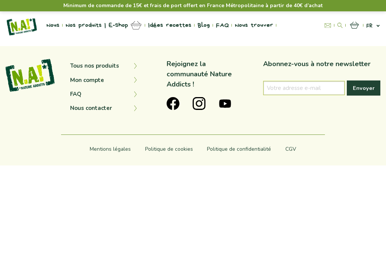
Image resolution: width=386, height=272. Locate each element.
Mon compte (87, 80)
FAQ (222, 25)
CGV (290, 149)
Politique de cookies (169, 149)
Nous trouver (254, 25)
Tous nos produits (94, 66)
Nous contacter (91, 108)
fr (369, 25)
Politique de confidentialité (239, 149)
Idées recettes (169, 25)
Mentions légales (110, 149)
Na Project (295, 25)
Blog (204, 25)
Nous (53, 25)
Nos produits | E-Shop (97, 25)
